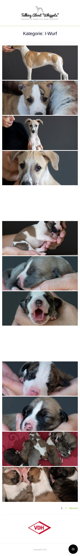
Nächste (73, 508)
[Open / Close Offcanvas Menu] (73, 549)
